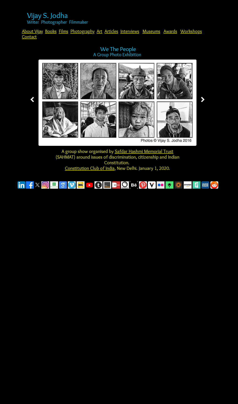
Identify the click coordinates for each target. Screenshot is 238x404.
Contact (29, 36)
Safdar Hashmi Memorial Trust (144, 151)
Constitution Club (82, 168)
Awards (170, 31)
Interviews (129, 31)
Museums (151, 31)
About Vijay (32, 31)
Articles (111, 31)
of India (107, 168)
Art (99, 31)
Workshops (191, 31)
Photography (82, 31)
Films (63, 31)
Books (51, 31)
